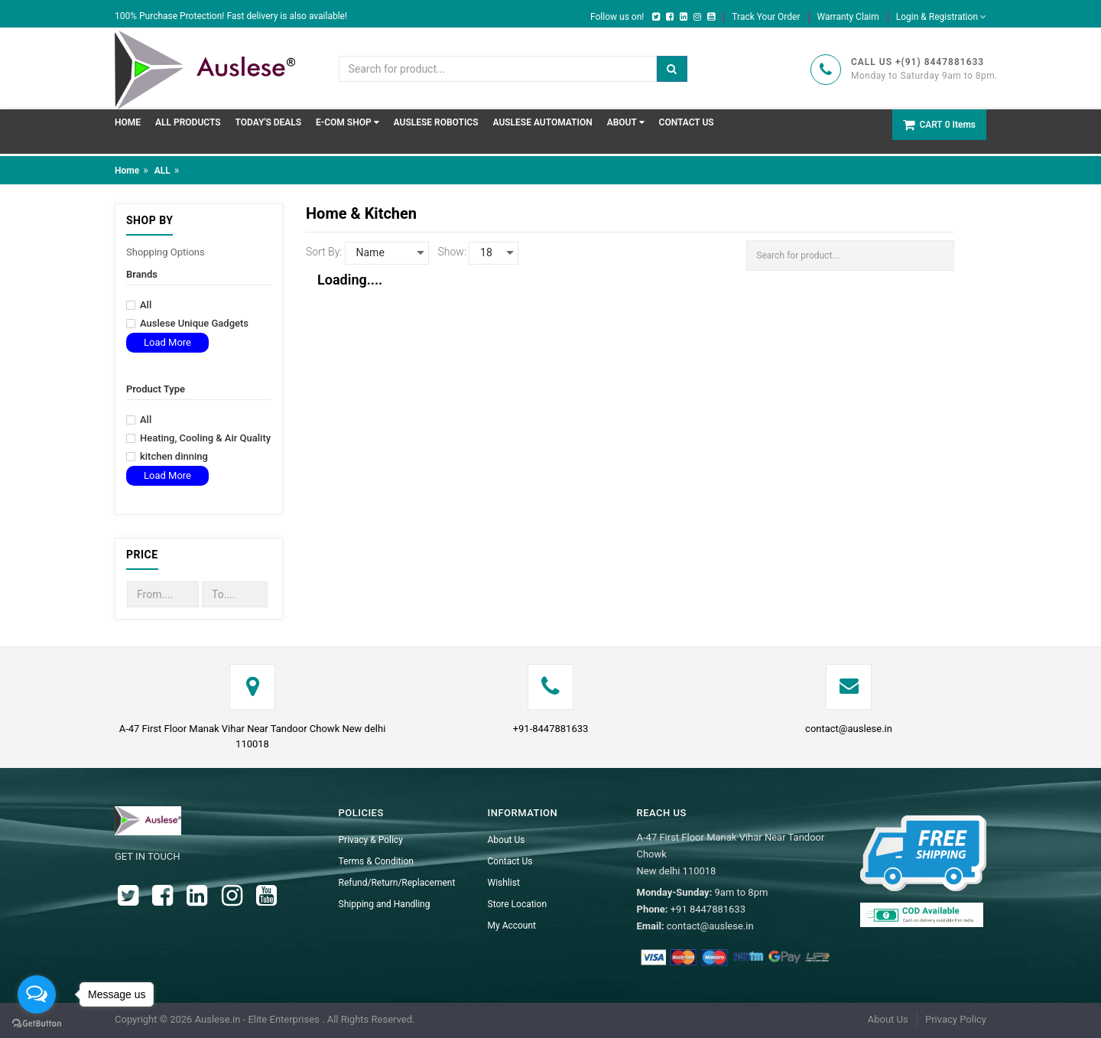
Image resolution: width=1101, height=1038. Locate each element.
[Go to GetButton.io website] (36, 1023)
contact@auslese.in (848, 728)
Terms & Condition (376, 861)
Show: (452, 252)
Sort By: (324, 252)
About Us (506, 840)
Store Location (517, 904)
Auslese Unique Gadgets (187, 323)
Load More (167, 342)
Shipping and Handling (384, 904)
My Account (512, 925)
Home (127, 170)
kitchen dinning (167, 456)
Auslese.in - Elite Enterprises (258, 1019)
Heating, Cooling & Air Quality (198, 438)
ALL (162, 170)
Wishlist (504, 882)
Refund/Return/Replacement (397, 882)
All (138, 305)
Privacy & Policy (371, 840)
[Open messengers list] (37, 994)
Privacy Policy (955, 1019)
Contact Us (510, 861)
